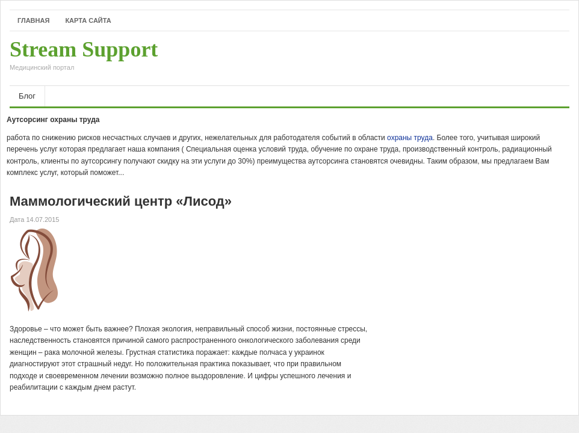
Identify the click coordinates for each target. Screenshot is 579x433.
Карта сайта (88, 20)
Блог (27, 95)
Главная (33, 20)
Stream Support (84, 58)
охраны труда (410, 138)
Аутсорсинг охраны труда (53, 119)
